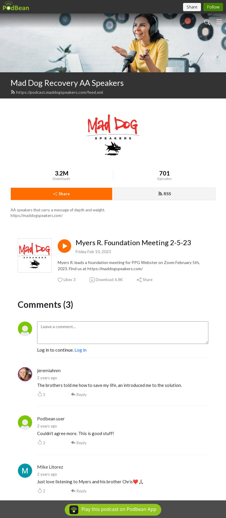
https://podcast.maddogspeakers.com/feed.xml (57, 92)
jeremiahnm (49, 370)
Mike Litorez (50, 466)
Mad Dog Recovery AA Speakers (67, 83)
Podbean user (51, 418)
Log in (80, 349)
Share (61, 193)
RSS (164, 193)
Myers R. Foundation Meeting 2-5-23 (133, 242)
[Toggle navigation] (219, 21)
